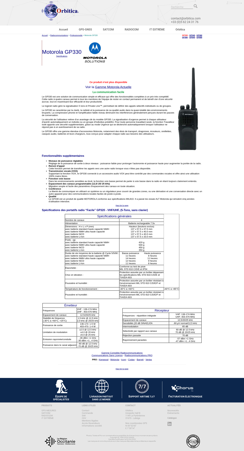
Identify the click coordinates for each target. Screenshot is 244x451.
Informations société (92, 425)
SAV (84, 415)
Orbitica (180, 29)
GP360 (199, 35)
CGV (84, 418)
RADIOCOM (132, 29)
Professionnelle (76, 35)
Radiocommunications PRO (138, 355)
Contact (85, 410)
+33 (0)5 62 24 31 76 (184, 22)
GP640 (192, 37)
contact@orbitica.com (186, 18)
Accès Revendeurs (91, 423)
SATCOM (108, 29)
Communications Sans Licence (107, 355)
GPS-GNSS (85, 29)
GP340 (192, 35)
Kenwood (103, 359)
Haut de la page (122, 205)
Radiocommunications (59, 35)
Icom (123, 359)
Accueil (63, 29)
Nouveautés (173, 410)
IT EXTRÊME (157, 29)
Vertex (149, 359)
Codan (131, 359)
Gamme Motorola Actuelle (113, 87)
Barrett (140, 359)
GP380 (185, 37)
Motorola (114, 359)
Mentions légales (90, 420)
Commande (87, 413)
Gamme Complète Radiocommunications (122, 353)
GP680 (199, 37)
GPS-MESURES (49, 410)
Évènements (173, 413)
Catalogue (172, 418)
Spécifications (61, 56)
